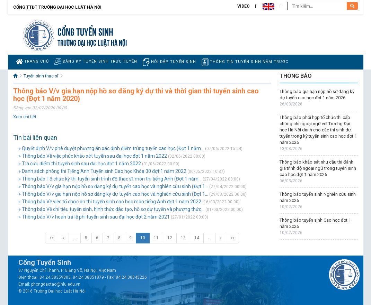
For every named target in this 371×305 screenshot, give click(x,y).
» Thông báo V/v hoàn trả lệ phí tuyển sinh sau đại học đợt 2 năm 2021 (94, 217)
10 (142, 237)
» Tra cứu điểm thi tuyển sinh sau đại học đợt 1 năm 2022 (79, 163)
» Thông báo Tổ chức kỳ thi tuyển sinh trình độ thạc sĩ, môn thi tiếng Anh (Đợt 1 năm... (110, 179)
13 (183, 237)
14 (196, 237)
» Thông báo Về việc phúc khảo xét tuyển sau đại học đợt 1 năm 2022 (92, 156)
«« (52, 237)
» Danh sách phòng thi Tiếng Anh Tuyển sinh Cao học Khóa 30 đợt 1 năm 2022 (102, 171)
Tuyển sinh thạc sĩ (41, 76)
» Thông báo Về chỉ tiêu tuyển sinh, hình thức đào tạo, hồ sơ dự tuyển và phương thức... (111, 209)
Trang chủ (32, 61)
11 (156, 237)
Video (243, 6)
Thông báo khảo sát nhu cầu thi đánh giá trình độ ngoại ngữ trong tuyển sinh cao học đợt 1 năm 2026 (318, 168)
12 (169, 237)
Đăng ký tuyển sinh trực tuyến (95, 61)
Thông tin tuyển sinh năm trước (245, 62)
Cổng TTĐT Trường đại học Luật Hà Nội (57, 7)
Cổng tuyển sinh (85, 31)
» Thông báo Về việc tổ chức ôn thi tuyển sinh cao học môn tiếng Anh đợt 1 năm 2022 (109, 201)
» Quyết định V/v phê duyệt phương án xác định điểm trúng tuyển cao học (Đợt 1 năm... (111, 148)
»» (232, 237)
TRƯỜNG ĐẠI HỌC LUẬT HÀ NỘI (92, 42)
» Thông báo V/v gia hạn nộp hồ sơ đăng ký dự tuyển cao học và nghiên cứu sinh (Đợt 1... (113, 186)
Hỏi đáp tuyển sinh (169, 62)
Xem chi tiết (24, 116)
